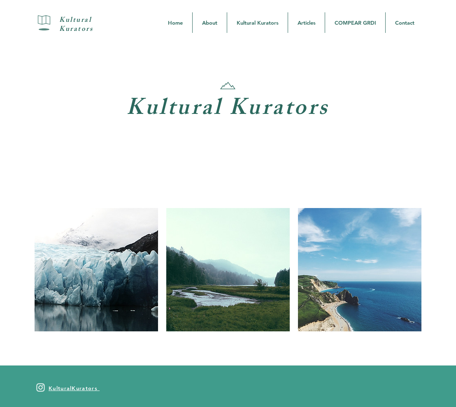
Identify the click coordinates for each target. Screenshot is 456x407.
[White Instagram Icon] (40, 387)
